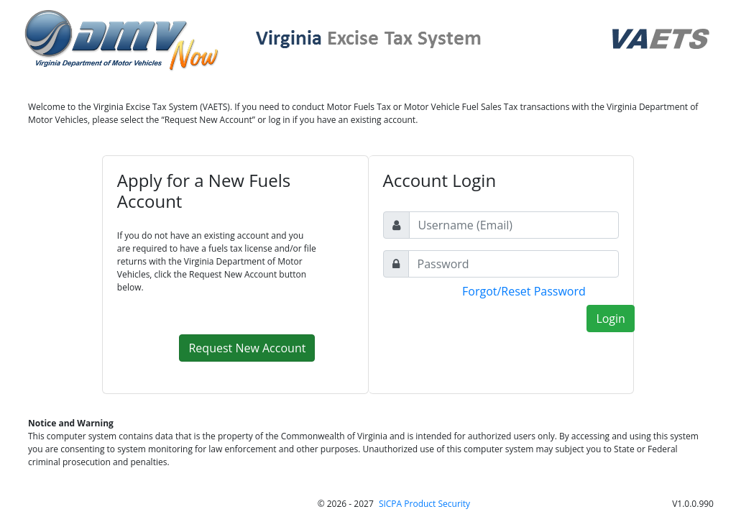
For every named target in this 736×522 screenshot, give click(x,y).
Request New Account (246, 348)
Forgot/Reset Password (524, 291)
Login (610, 318)
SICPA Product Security (424, 504)
